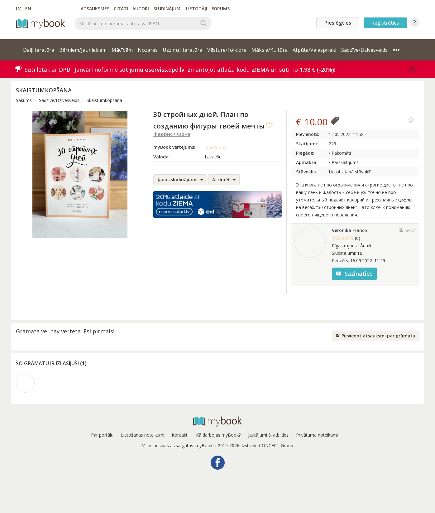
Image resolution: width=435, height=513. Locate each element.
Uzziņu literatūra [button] (182, 49)
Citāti (121, 9)
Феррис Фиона (171, 134)
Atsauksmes (95, 9)
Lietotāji (196, 9)
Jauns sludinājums (180, 179)
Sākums (24, 100)
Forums (221, 9)
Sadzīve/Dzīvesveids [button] (364, 49)
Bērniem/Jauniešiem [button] (83, 49)
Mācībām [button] (122, 49)
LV (18, 9)
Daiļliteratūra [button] (38, 49)
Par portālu (102, 435)
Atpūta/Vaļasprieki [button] (314, 49)
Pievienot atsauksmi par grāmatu (375, 336)
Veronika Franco (349, 230)
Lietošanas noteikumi (142, 435)
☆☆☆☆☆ (216, 147)
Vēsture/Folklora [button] (226, 49)
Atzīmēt (224, 179)
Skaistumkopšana (104, 100)
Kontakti (180, 435)
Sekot (407, 230)
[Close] (412, 69)
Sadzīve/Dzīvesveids (59, 100)
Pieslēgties (337, 22)
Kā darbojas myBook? (218, 435)
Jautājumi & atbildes (268, 435)
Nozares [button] (148, 49)
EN (28, 9)
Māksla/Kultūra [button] (269, 49)
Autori (140, 9)
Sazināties (354, 273)
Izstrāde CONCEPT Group (267, 445)
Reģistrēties (385, 22)
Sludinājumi (167, 9)
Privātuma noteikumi (317, 435)
